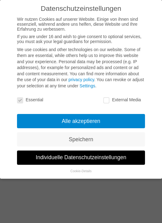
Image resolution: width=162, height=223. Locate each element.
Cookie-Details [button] (81, 171)
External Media (122, 99)
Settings (87, 85)
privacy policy (81, 79)
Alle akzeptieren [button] (81, 121)
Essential (30, 99)
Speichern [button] (81, 139)
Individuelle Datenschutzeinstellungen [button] (81, 157)
